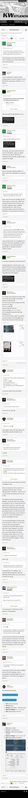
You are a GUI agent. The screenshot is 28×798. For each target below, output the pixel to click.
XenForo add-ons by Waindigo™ (7, 795)
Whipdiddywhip (11, 90)
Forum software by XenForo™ (7, 793)
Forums (10, 21)
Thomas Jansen (11, 42)
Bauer (8, 685)
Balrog (9, 166)
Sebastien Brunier (12, 587)
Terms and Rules (24, 793)
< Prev (2, 38)
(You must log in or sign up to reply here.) (18, 781)
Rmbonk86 (10, 460)
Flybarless (10, 723)
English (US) (3, 791)
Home (4, 21)
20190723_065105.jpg (23, 342)
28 (19, 38)
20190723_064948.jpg (23, 325)
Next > (22, 38)
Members (17, 21)
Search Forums (4, 24)
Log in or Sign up (22, 1)
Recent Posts (11, 24)
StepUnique (10, 370)
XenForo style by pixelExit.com (7, 796)
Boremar (9, 72)
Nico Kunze (10, 292)
